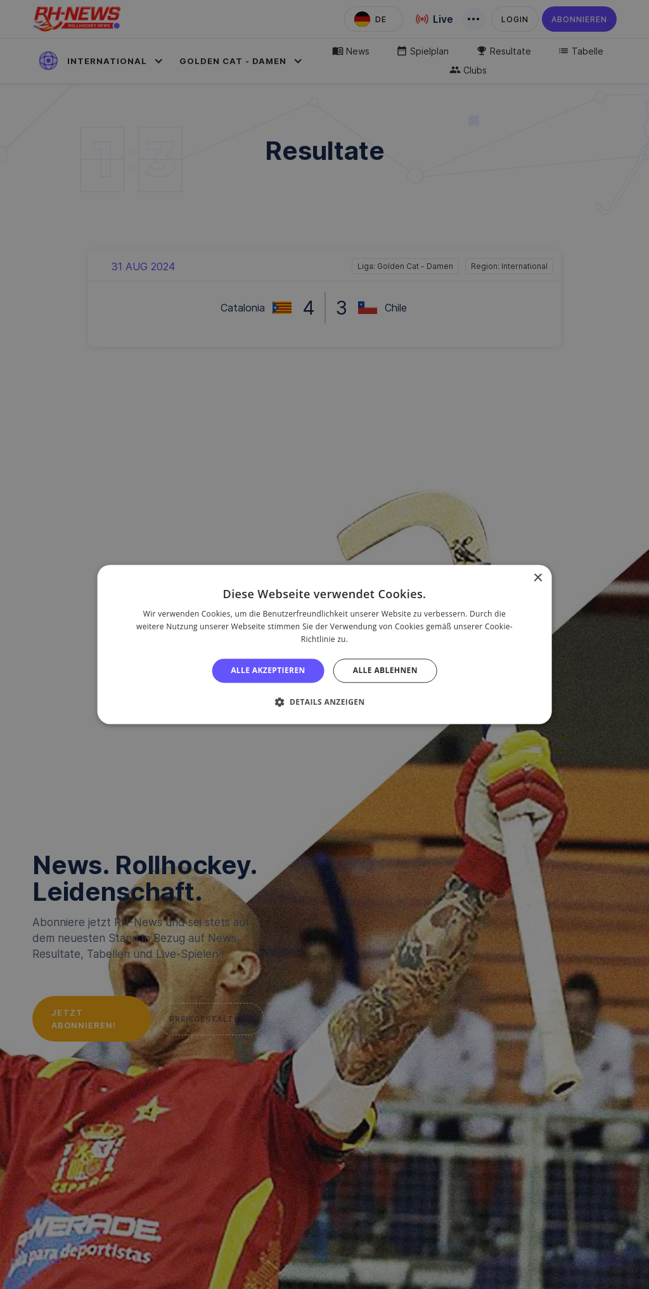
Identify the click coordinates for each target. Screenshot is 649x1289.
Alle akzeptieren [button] (268, 670)
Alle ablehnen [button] (385, 670)
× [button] (537, 578)
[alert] (324, 644)
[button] (324, 702)
